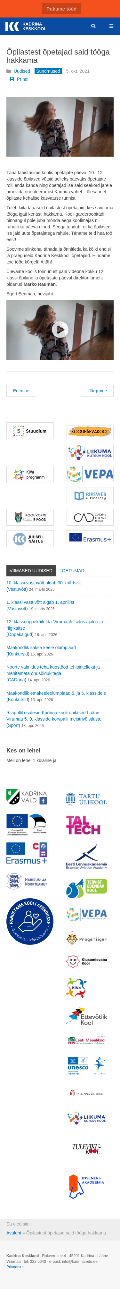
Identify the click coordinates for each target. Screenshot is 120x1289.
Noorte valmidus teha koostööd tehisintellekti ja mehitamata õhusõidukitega (53, 670)
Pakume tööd (62, 8)
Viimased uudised (31, 570)
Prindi (19, 79)
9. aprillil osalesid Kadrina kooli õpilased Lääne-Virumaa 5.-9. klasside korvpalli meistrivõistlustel (54, 716)
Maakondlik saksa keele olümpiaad (41, 647)
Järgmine (97, 390)
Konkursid (18, 653)
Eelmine (21, 390)
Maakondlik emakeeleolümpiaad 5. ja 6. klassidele (56, 693)
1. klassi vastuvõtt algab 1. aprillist (40, 602)
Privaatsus (15, 1267)
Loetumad (72, 570)
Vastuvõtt (17, 589)
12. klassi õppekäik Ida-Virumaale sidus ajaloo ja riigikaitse (54, 625)
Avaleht (13, 1232)
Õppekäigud (20, 634)
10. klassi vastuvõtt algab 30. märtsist (43, 582)
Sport (13, 725)
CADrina (16, 679)
